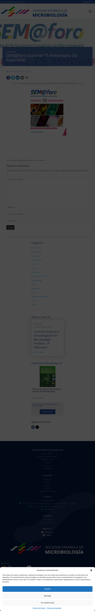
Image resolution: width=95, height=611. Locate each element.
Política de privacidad (54, 608)
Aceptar (47, 589)
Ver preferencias (47, 603)
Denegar (47, 596)
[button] (91, 570)
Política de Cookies (39, 608)
